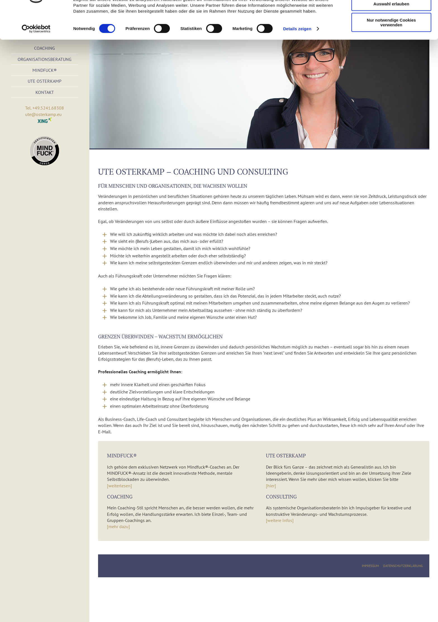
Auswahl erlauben (391, 30)
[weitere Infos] (280, 520)
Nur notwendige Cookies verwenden (391, 49)
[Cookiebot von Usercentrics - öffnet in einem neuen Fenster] (36, 55)
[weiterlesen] (119, 485)
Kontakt (44, 92)
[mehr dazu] (118, 526)
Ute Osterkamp (44, 81)
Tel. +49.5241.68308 (44, 108)
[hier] (271, 485)
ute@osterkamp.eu (43, 114)
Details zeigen (297, 55)
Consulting (281, 496)
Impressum (370, 566)
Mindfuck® (44, 70)
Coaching (119, 496)
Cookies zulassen (391, 13)
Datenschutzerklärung (403, 566)
